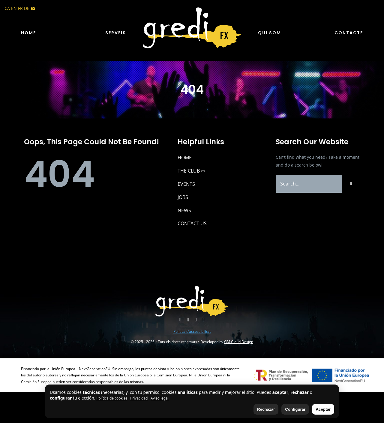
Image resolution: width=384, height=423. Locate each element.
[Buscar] (351, 184)
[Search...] (309, 184)
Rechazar (266, 409)
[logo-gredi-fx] (192, 8)
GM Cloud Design (238, 341)
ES (33, 8)
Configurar (295, 409)
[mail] (196, 319)
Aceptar (323, 409)
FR (20, 8)
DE (26, 8)
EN (14, 8)
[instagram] (180, 319)
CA (7, 8)
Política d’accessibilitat (192, 331)
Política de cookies (111, 398)
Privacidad (139, 398)
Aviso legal (160, 398)
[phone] (204, 319)
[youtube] (188, 319)
